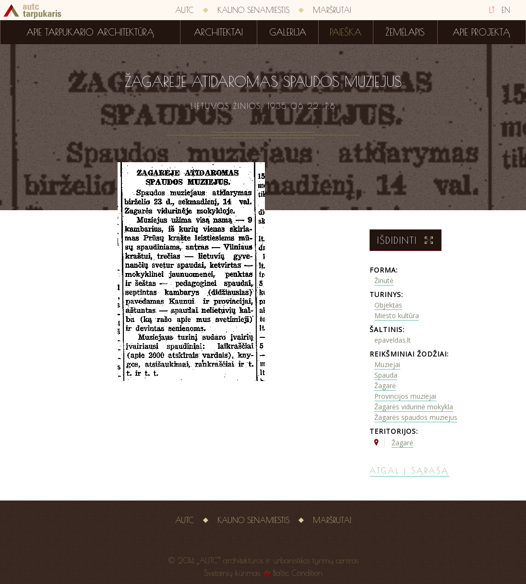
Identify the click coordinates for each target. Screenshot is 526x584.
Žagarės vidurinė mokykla (413, 406)
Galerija (287, 32)
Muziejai (387, 364)
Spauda (385, 375)
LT (492, 10)
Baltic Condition (298, 573)
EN (506, 10)
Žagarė (385, 385)
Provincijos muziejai (405, 396)
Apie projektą (481, 32)
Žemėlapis (405, 32)
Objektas (388, 305)
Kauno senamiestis (253, 10)
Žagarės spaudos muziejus (415, 417)
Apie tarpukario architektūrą (90, 32)
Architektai (218, 32)
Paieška (345, 32)
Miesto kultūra (396, 315)
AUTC (184, 10)
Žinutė (384, 280)
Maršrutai (332, 10)
